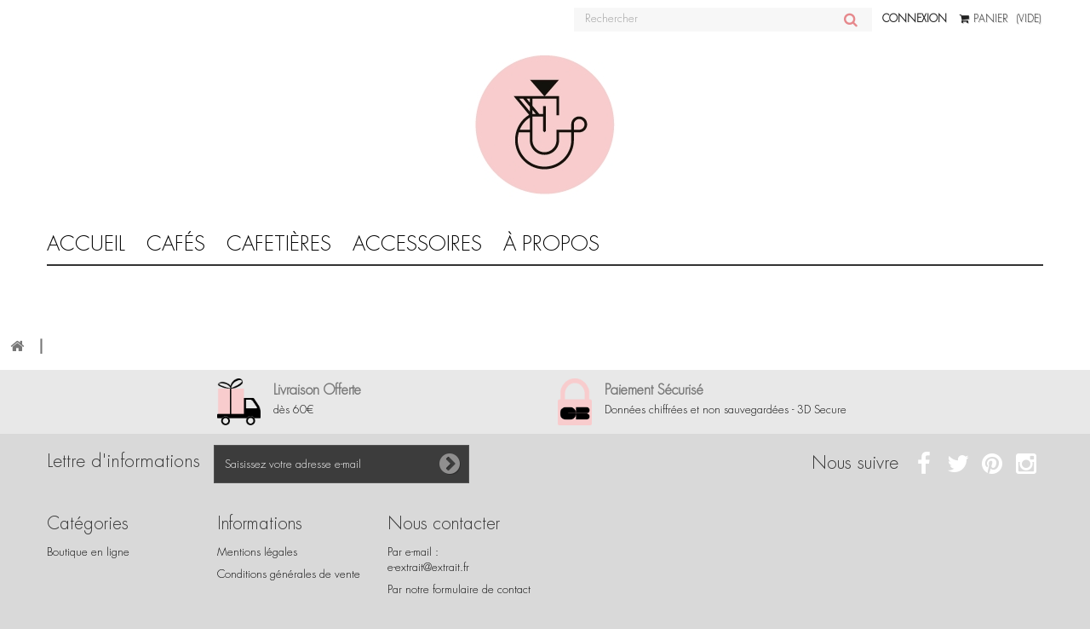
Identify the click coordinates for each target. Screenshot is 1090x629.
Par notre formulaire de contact (459, 589)
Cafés (175, 244)
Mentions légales (257, 552)
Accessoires (417, 244)
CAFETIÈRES (279, 244)
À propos (551, 244)
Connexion (914, 19)
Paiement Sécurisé (654, 390)
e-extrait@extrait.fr (428, 567)
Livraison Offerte (317, 390)
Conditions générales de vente (288, 574)
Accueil (86, 244)
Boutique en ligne (88, 552)
